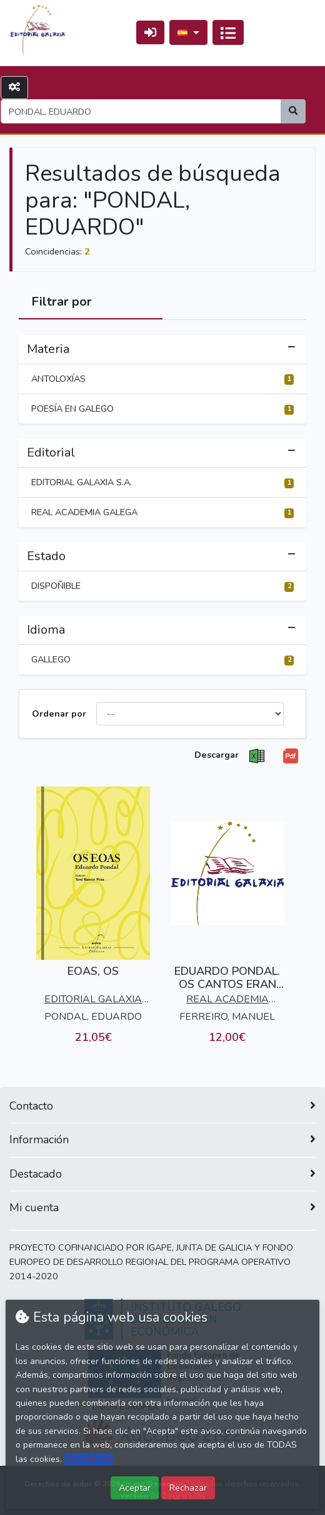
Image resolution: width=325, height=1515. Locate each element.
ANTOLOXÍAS (162, 378)
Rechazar (188, 1487)
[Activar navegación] (228, 32)
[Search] (141, 111)
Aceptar (135, 1487)
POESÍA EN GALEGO (162, 408)
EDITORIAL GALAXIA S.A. (162, 482)
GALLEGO (162, 659)
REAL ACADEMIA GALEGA (162, 512)
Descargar (216, 754)
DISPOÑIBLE (162, 585)
